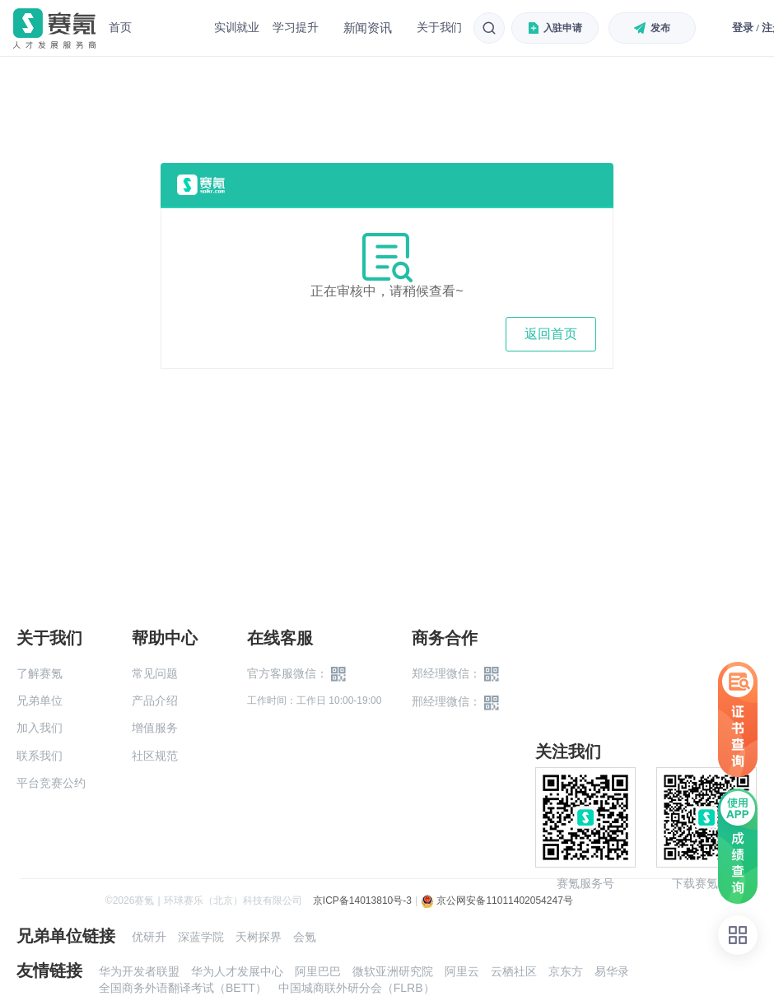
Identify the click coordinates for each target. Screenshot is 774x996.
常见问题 (155, 673)
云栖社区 (514, 971)
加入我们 (39, 727)
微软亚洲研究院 (392, 971)
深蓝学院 (201, 936)
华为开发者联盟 (139, 971)
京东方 (565, 971)
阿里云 (462, 971)
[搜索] (489, 28)
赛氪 (54, 28)
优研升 (149, 936)
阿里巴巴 (318, 971)
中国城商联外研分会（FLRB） (356, 987)
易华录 (611, 971)
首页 (120, 27)
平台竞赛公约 (51, 782)
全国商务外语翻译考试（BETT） (183, 987)
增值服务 (155, 727)
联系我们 (39, 755)
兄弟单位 (39, 700)
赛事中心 (173, 28)
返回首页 (551, 334)
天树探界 (258, 936)
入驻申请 (556, 28)
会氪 (304, 936)
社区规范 (155, 755)
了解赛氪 (39, 673)
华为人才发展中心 (237, 971)
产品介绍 (155, 700)
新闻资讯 (367, 28)
